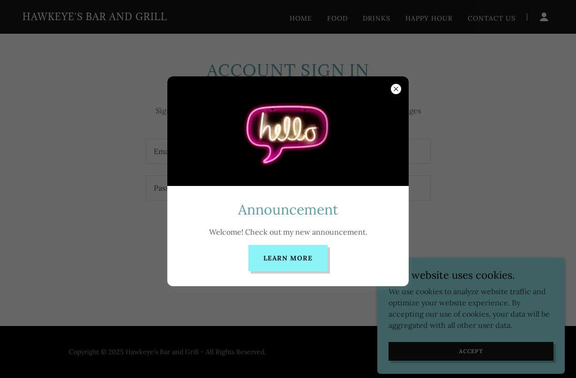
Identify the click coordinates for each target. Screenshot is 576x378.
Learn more (288, 258)
